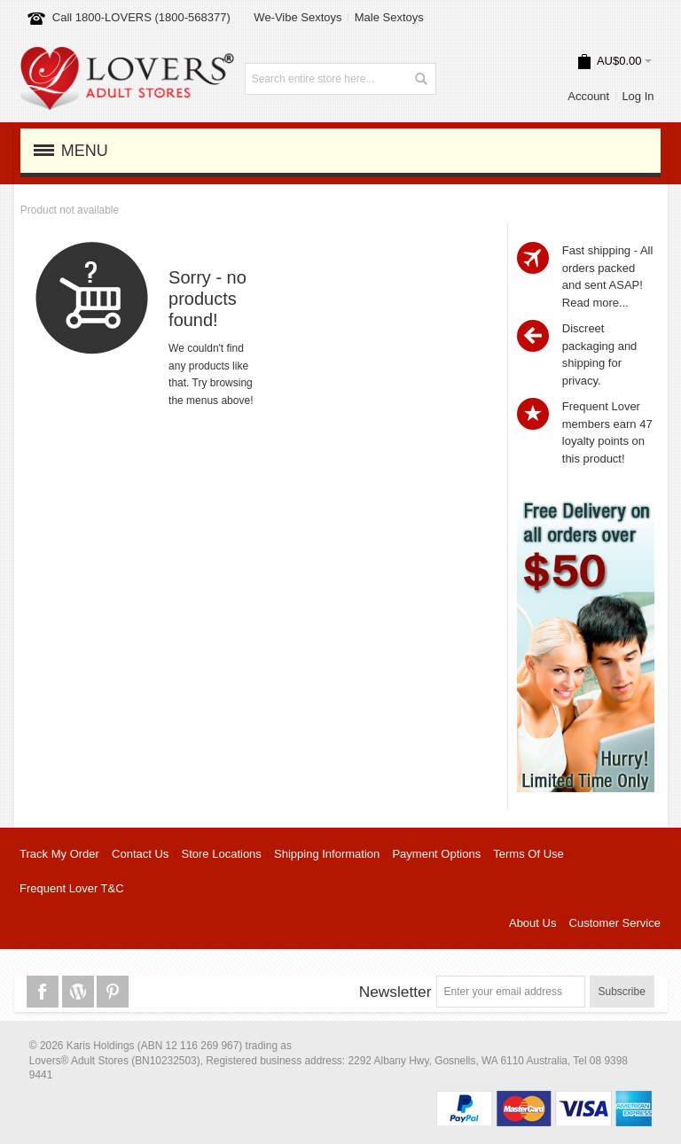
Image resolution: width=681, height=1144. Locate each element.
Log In (638, 96)
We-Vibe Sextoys (297, 17)
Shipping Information (327, 853)
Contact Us (140, 853)
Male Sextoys (389, 17)
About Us (532, 923)
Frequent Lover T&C (72, 888)
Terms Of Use (528, 853)
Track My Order (59, 853)
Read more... (595, 302)
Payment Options (436, 853)
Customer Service (615, 923)
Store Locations (222, 853)
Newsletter (395, 991)
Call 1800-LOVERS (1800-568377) (141, 17)
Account (588, 96)
